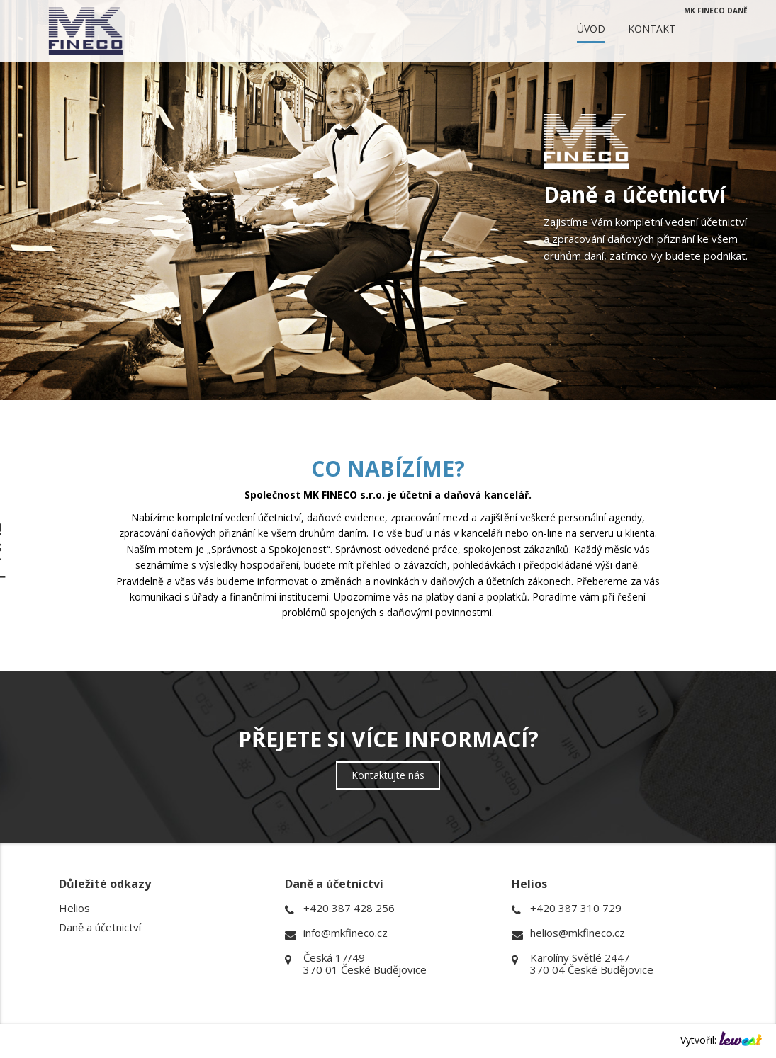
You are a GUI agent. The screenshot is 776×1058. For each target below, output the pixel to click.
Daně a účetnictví (100, 927)
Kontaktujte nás (388, 775)
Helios (74, 908)
